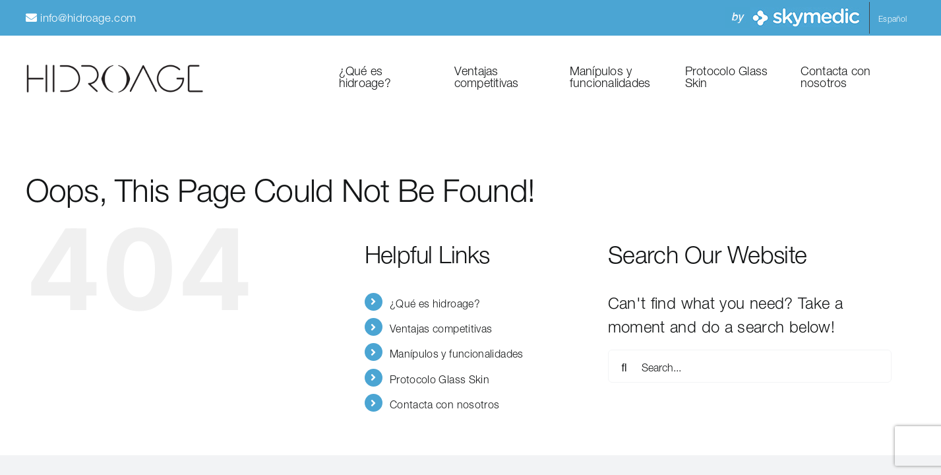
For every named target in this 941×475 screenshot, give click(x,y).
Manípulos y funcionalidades (457, 352)
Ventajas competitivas (441, 327)
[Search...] (750, 366)
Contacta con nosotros (445, 403)
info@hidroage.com (88, 15)
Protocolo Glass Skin (439, 377)
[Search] (624, 366)
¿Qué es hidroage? (435, 302)
